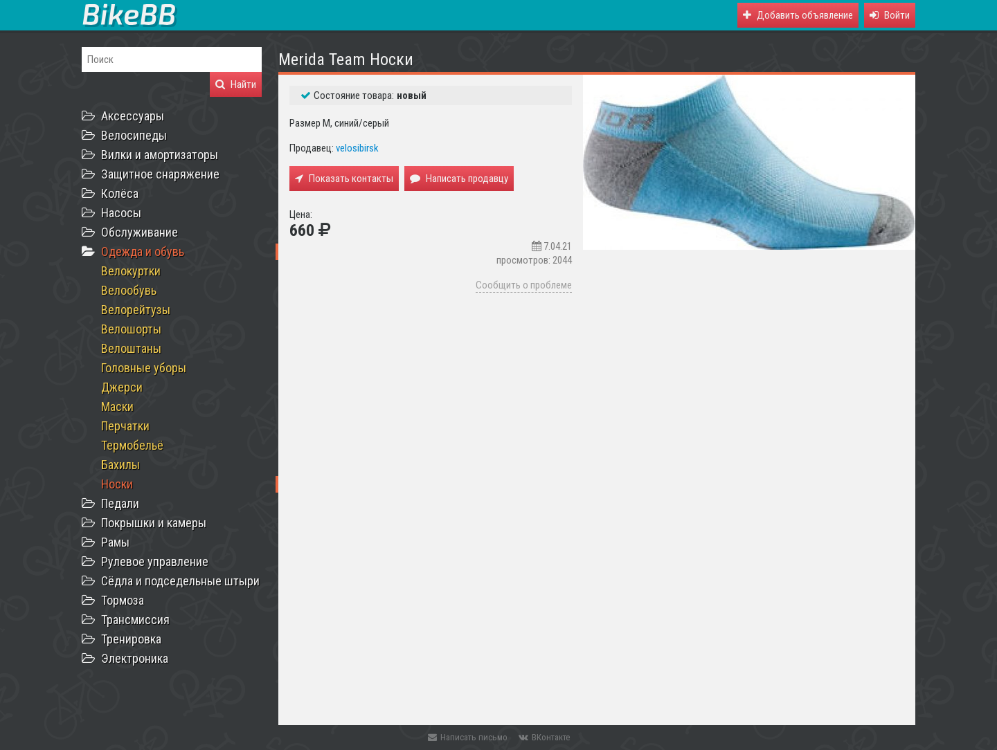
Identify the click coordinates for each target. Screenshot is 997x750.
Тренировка (131, 639)
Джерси (122, 387)
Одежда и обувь (142, 251)
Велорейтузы (135, 309)
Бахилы (120, 464)
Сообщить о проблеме (524, 285)
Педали (120, 503)
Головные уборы (143, 367)
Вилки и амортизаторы (159, 154)
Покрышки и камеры (153, 522)
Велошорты (131, 329)
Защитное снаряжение (160, 174)
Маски (117, 406)
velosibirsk (357, 148)
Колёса (119, 193)
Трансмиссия (135, 619)
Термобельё (132, 445)
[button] (889, 15)
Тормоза (122, 600)
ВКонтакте (544, 737)
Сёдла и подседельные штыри (180, 581)
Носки (117, 484)
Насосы (121, 212)
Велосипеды (134, 135)
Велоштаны (131, 348)
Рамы (115, 542)
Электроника (134, 658)
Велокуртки (131, 271)
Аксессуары (132, 116)
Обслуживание (139, 232)
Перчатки (125, 426)
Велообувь (128, 290)
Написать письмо (468, 737)
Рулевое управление (154, 561)
